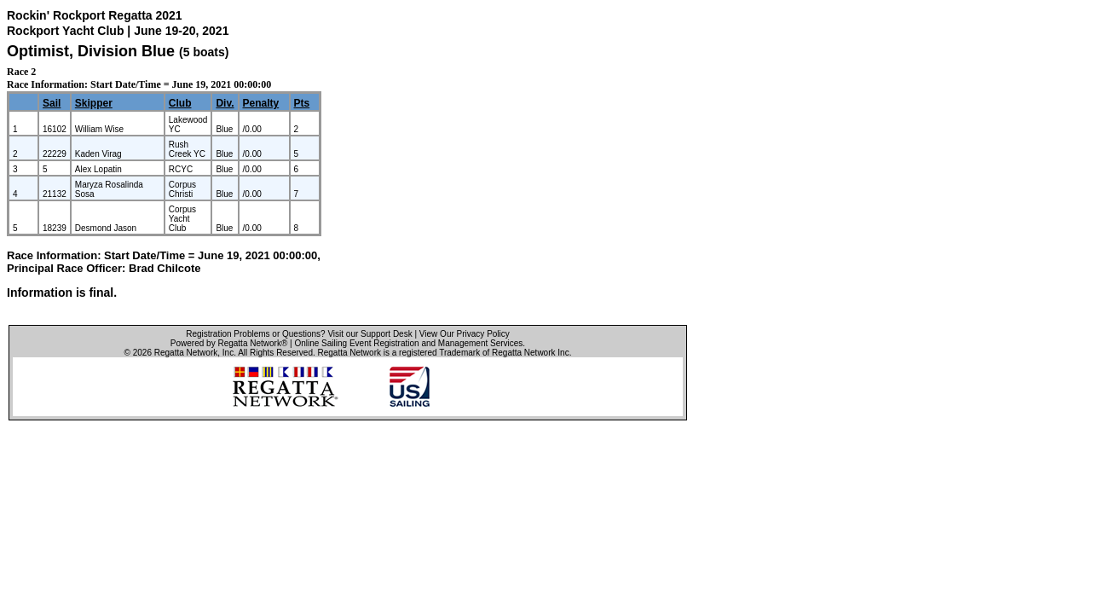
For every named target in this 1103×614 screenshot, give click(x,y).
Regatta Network (185, 352)
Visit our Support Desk (369, 334)
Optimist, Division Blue (91, 51)
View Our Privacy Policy (464, 334)
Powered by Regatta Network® (228, 343)
